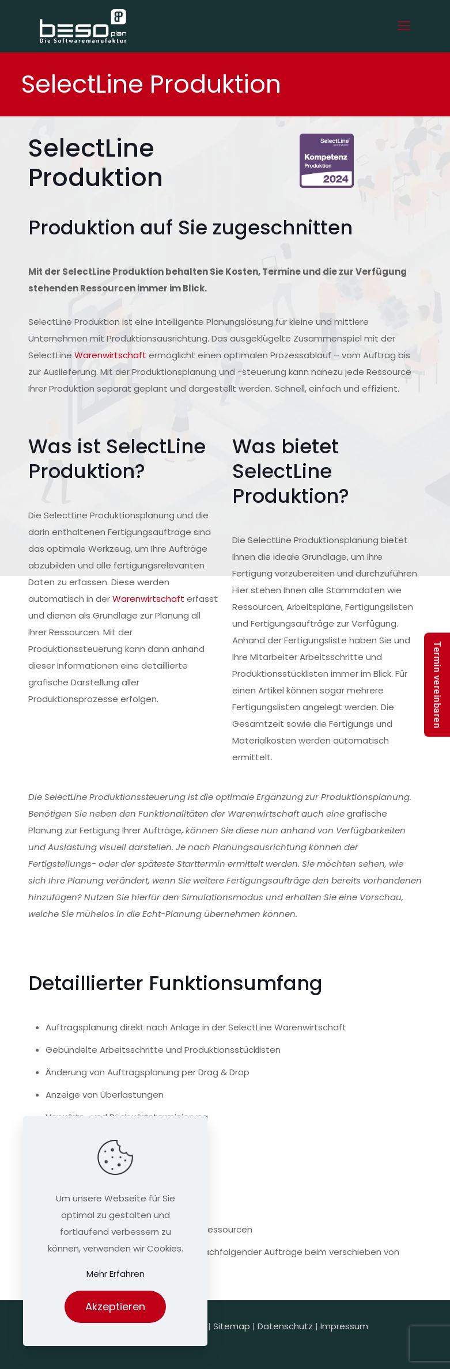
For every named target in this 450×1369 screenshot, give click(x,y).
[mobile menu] (404, 26)
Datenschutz (285, 1326)
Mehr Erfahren (115, 1274)
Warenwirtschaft (110, 355)
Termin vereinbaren (437, 684)
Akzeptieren (115, 1306)
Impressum (344, 1326)
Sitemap (231, 1326)
